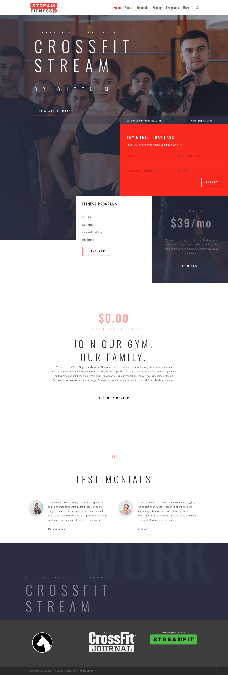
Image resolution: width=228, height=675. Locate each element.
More (186, 8)
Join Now (190, 266)
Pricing (157, 8)
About (128, 8)
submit (212, 182)
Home (117, 8)
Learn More (97, 251)
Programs (172, 8)
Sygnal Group (85, 670)
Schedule (142, 8)
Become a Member (114, 398)
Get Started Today (54, 111)
